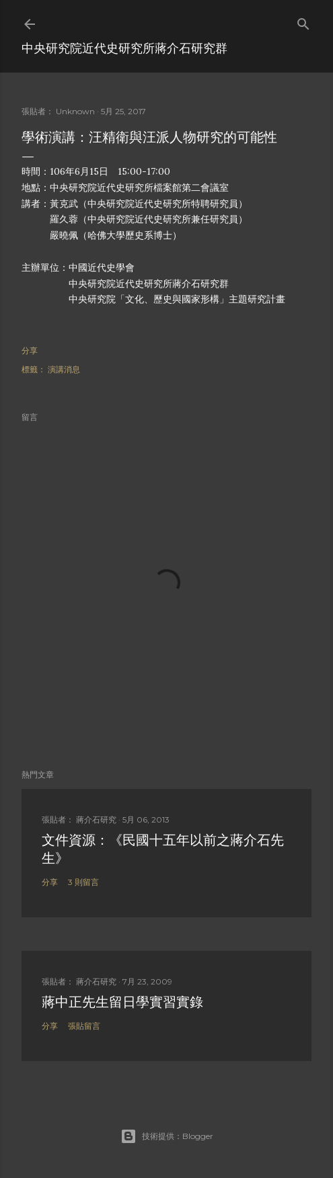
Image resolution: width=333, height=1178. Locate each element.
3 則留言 (83, 882)
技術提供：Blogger (166, 1136)
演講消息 (64, 369)
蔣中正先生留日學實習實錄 (122, 1002)
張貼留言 (84, 1026)
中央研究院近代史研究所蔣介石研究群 (124, 48)
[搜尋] (303, 21)
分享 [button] (30, 350)
